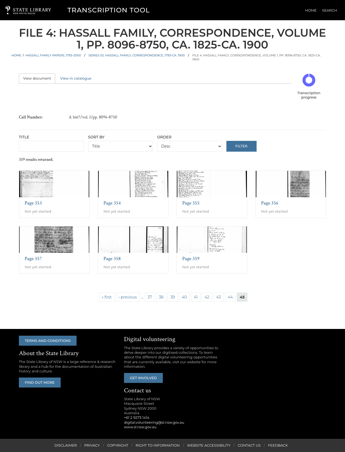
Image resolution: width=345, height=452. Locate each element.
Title (24, 137)
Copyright (117, 445)
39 (172, 297)
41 (196, 297)
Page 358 (112, 259)
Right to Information (158, 445)
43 (218, 297)
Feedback (278, 445)
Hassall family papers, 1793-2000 (53, 55)
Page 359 (190, 259)
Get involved (143, 378)
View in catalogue (75, 78)
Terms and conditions (48, 340)
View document (39, 78)
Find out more (40, 382)
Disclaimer (65, 445)
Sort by (96, 137)
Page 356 (269, 203)
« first (107, 297)
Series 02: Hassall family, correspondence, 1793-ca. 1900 (136, 55)
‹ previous (128, 297)
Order (164, 137)
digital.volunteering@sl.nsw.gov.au (154, 422)
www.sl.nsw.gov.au (140, 427)
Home (311, 10)
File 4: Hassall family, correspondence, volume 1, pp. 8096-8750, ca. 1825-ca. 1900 (256, 57)
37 (149, 297)
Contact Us (249, 445)
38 (161, 297)
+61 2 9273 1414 (136, 417)
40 (184, 297)
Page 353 (33, 203)
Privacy (92, 445)
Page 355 (190, 203)
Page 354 (112, 203)
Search (329, 10)
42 (207, 297)
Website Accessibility (208, 445)
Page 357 (33, 259)
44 (230, 297)
